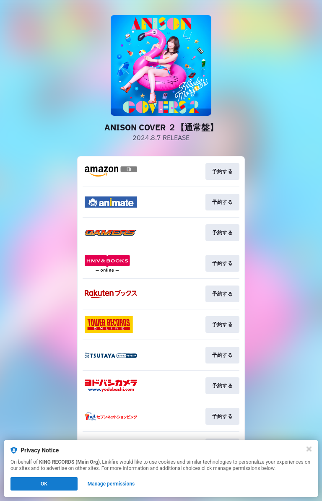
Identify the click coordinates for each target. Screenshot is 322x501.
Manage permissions (111, 484)
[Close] (309, 449)
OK (44, 484)
